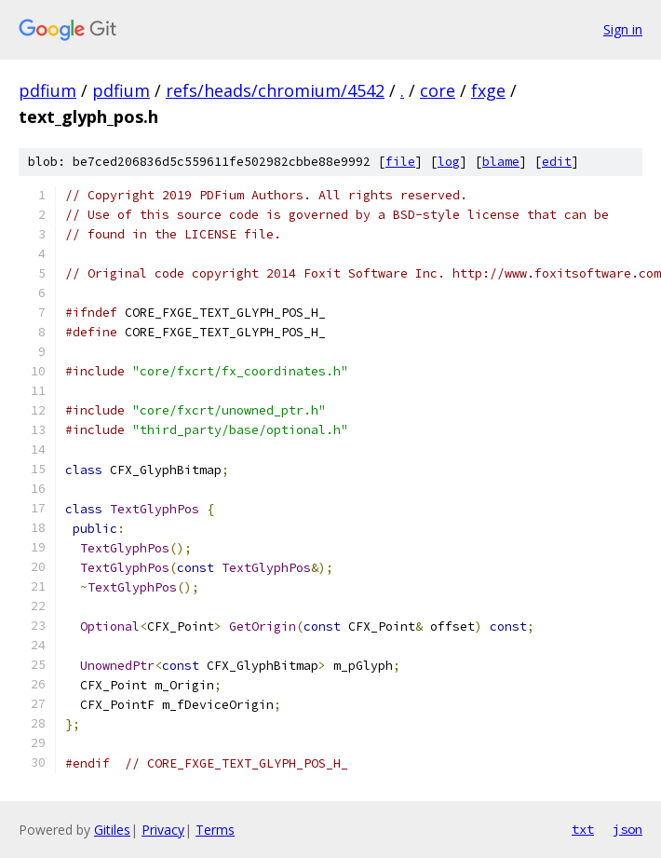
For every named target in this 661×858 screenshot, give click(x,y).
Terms (215, 829)
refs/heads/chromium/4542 (275, 90)
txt (583, 829)
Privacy (163, 829)
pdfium (47, 90)
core (437, 90)
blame (500, 162)
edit (557, 162)
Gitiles (112, 829)
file (400, 162)
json (627, 829)
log (449, 162)
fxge (488, 90)
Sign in (622, 29)
